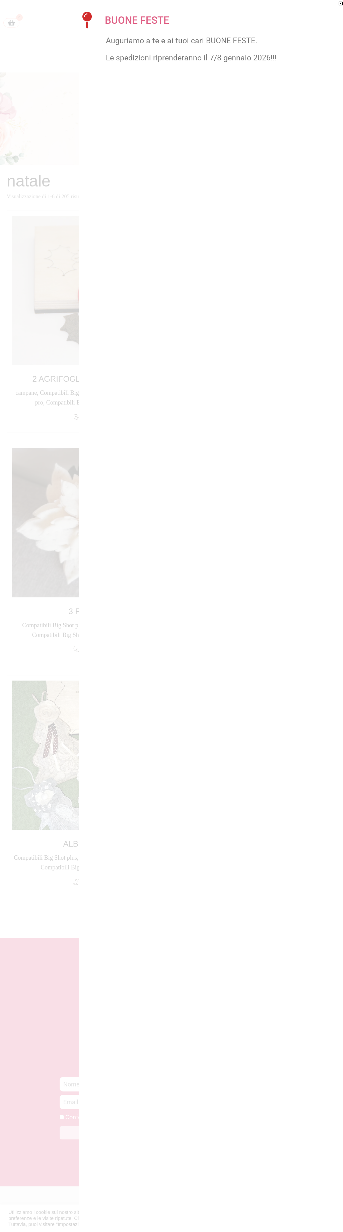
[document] (171, 616)
